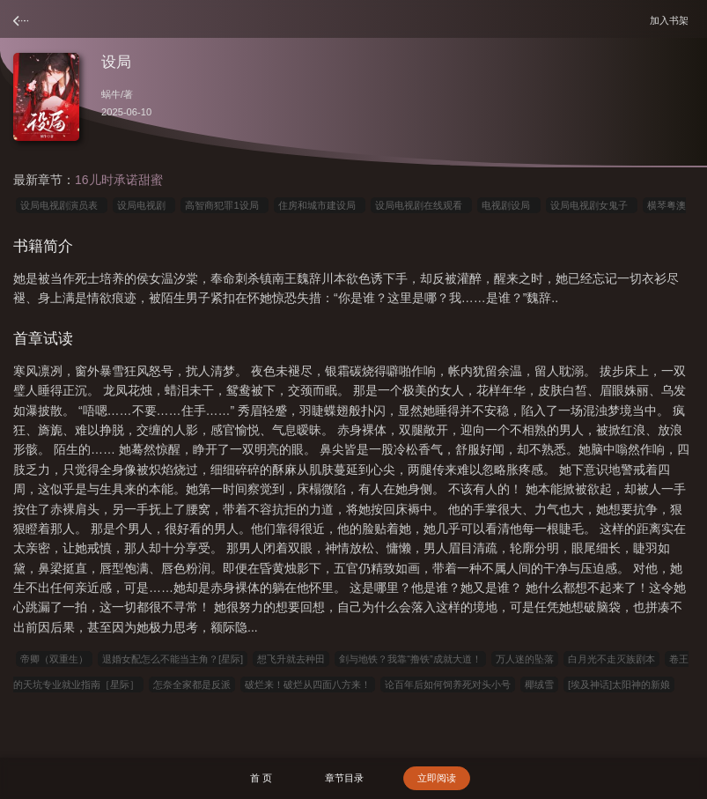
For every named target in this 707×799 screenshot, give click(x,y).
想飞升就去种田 (291, 659)
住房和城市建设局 (319, 205)
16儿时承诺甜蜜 (119, 180)
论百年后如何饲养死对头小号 (448, 684)
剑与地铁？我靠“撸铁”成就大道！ (410, 659)
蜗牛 (111, 94)
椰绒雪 (539, 684)
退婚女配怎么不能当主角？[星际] (172, 659)
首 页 (261, 778)
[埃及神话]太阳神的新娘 (619, 684)
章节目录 (344, 778)
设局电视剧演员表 (61, 205)
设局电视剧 (144, 205)
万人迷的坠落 (525, 659)
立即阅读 (436, 778)
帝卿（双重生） (54, 659)
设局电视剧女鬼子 (591, 205)
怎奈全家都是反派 (192, 684)
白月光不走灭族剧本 (611, 659)
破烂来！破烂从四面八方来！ (308, 684)
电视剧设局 (508, 205)
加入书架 (672, 20)
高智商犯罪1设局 (224, 205)
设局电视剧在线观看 (421, 205)
